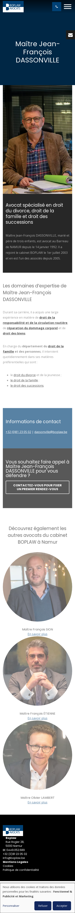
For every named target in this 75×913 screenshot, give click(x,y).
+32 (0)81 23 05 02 (15, 854)
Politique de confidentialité (21, 870)
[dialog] (37, 898)
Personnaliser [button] (11, 906)
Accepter (61, 906)
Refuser (43, 906)
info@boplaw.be (14, 858)
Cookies (8, 866)
